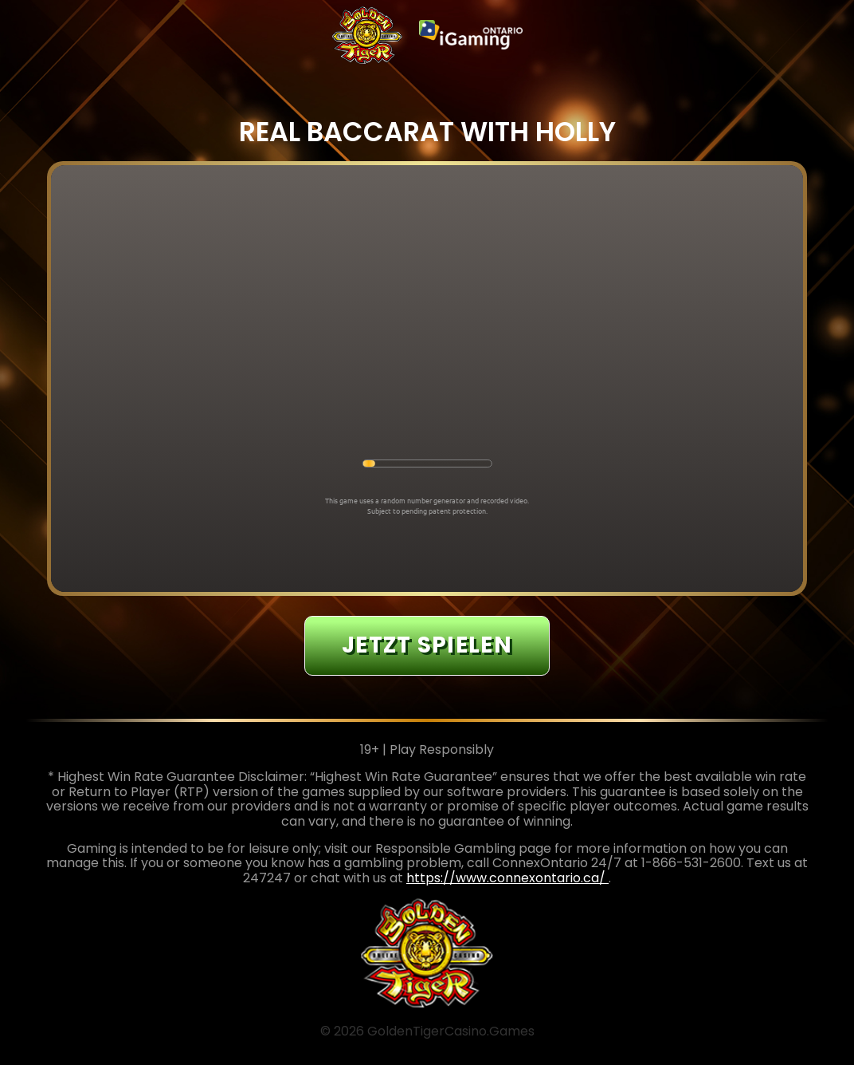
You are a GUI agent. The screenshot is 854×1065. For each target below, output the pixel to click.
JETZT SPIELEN (427, 645)
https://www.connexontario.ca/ (507, 878)
